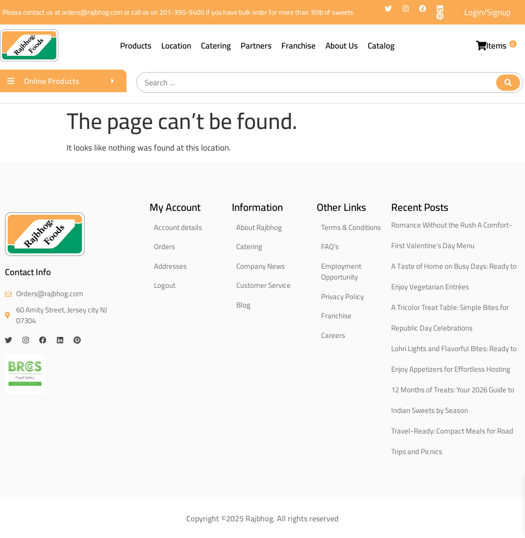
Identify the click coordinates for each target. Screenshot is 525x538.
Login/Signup (487, 12)
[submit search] (508, 83)
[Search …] (329, 82)
